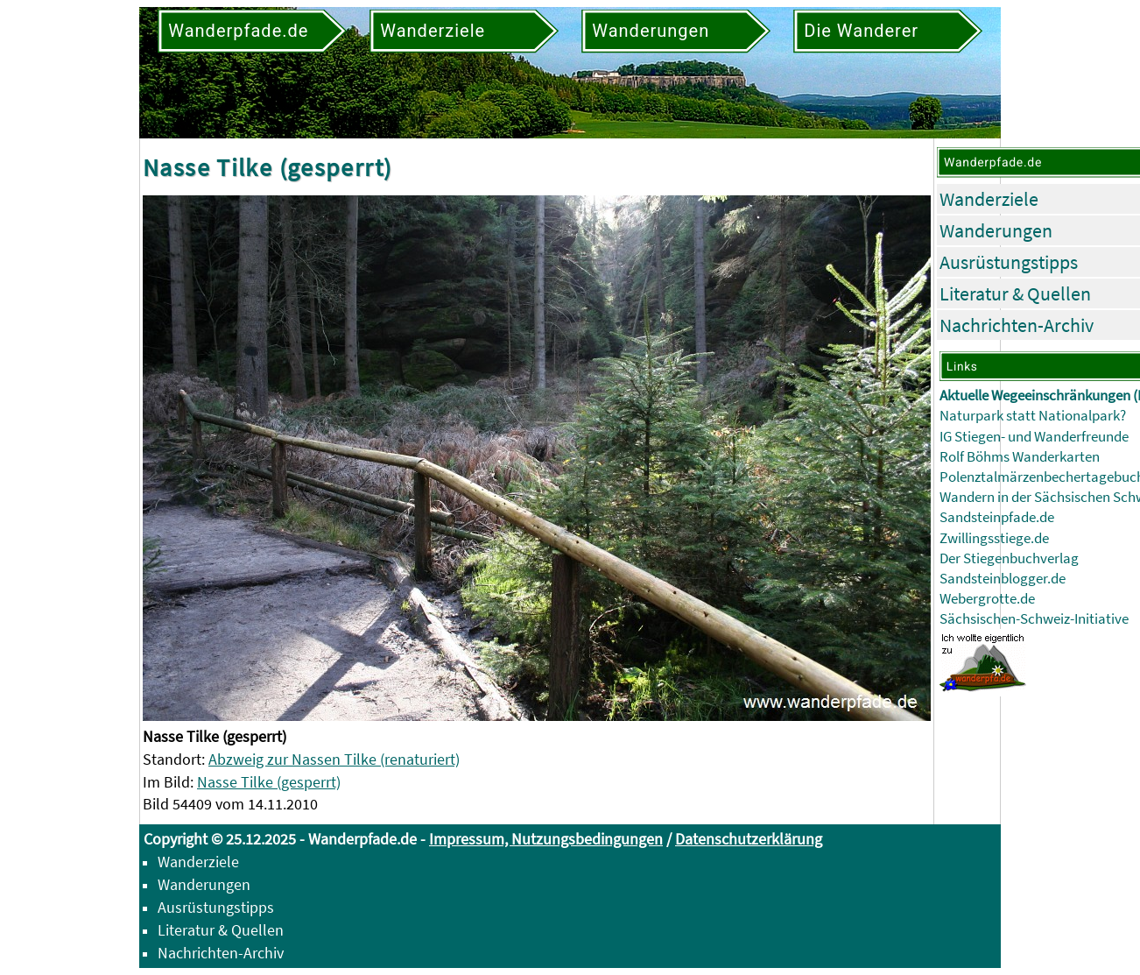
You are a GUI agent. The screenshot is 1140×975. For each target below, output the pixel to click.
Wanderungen (995, 230)
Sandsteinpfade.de (996, 517)
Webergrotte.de (987, 599)
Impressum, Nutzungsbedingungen (546, 839)
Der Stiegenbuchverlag (1009, 558)
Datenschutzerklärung (748, 839)
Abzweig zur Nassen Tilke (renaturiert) (334, 759)
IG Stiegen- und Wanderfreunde (1034, 436)
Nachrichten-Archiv (1016, 325)
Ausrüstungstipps (1008, 262)
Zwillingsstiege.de (994, 538)
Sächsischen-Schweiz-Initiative (1034, 619)
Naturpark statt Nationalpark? (1032, 415)
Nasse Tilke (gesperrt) (269, 782)
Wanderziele (988, 199)
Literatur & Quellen (1015, 293)
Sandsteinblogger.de (1002, 578)
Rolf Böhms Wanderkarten (1019, 457)
